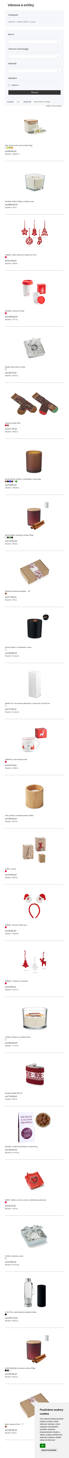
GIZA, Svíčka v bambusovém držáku (19, 815)
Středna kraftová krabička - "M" (17, 591)
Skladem (15, 85)
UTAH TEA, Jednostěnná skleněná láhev (21, 1312)
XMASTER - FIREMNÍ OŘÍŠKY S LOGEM (21, 22)
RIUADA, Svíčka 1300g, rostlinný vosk (19, 201)
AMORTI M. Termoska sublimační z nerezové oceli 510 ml (27, 703)
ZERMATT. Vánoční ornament (16, 981)
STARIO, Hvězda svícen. (14, 1256)
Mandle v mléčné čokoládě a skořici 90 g (21, 1147)
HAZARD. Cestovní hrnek (14, 311)
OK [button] (43, 1445)
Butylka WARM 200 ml (13, 1093)
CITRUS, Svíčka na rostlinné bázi (17, 1037)
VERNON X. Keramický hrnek (16, 759)
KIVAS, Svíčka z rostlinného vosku (18, 647)
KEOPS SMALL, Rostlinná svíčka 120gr (19, 535)
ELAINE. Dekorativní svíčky (15, 367)
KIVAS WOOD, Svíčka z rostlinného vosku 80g (23, 479)
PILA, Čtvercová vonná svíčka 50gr (19, 145)
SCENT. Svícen (10, 869)
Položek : (10, 102)
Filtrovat (34, 92)
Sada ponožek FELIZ (13, 423)
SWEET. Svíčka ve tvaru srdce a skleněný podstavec (25, 1200)
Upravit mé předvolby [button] (49, 1450)
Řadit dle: (27, 102)
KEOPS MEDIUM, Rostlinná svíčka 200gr (20, 1368)
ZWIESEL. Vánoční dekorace (16, 925)
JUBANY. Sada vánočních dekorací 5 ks (20, 255)
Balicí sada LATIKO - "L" (14, 1424)
